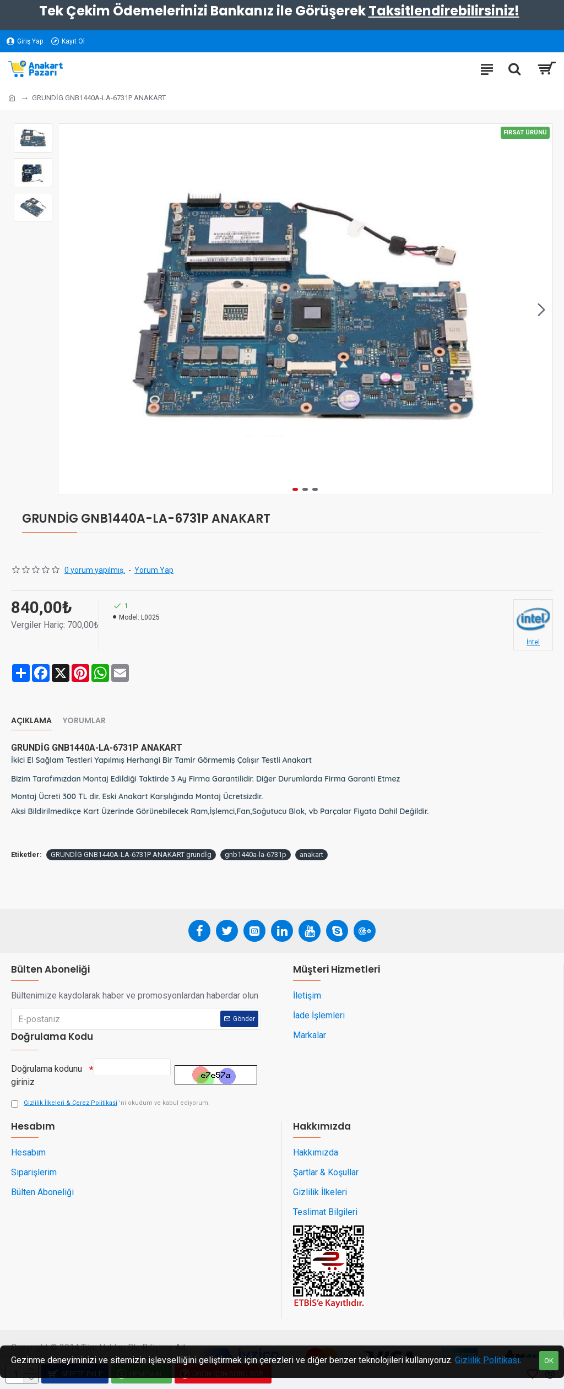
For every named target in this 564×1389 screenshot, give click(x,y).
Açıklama (31, 721)
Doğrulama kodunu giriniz (46, 1072)
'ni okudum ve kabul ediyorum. (110, 1103)
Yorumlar (84, 721)
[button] (541, 310)
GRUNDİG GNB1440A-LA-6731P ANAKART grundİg (131, 854)
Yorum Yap (153, 570)
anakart (311, 854)
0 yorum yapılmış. (94, 570)
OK (549, 1361)
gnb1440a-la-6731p (255, 854)
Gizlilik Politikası (487, 1360)
